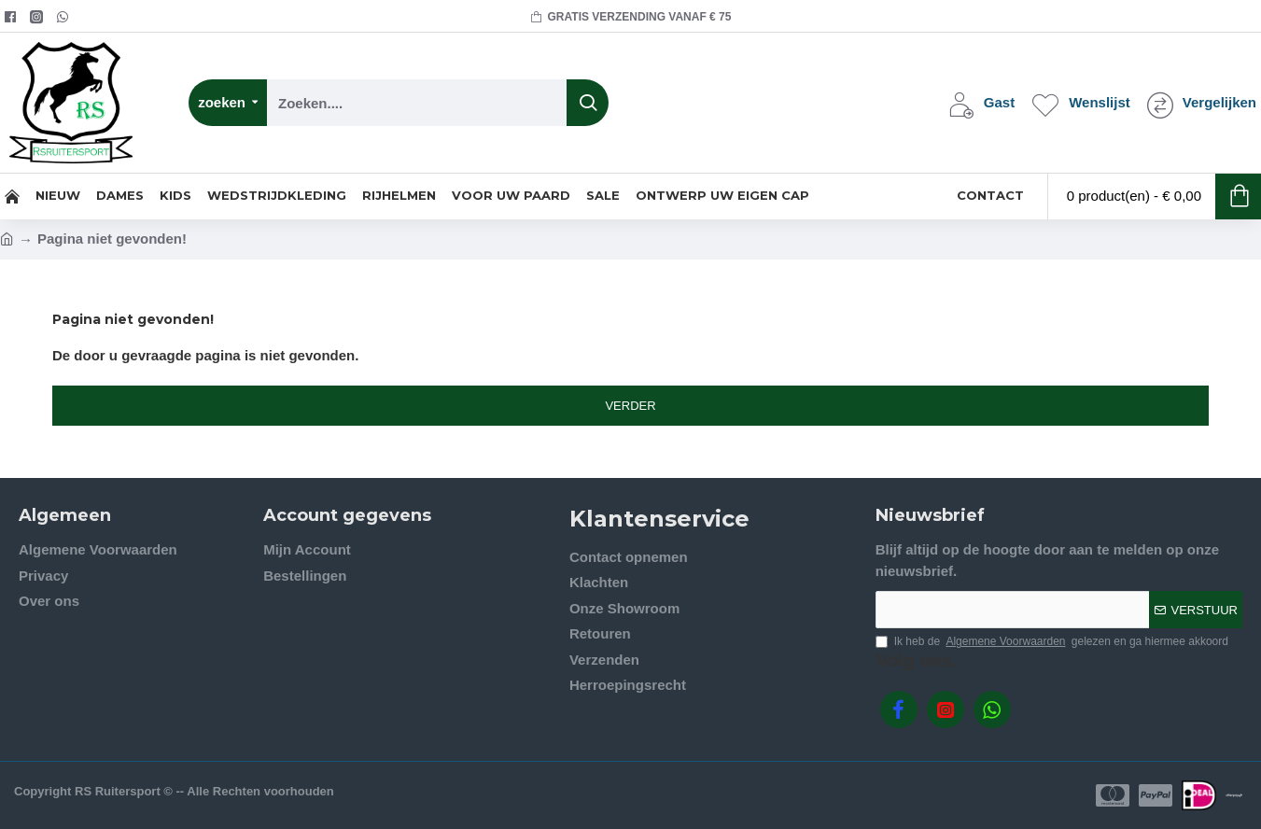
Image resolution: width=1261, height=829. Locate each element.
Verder (630, 406)
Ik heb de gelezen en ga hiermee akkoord (1052, 641)
